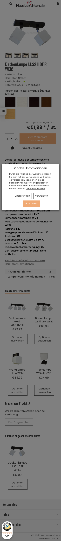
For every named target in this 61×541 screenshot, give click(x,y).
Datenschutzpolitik (35, 188)
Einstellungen (22, 195)
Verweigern (41, 195)
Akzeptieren (31, 203)
